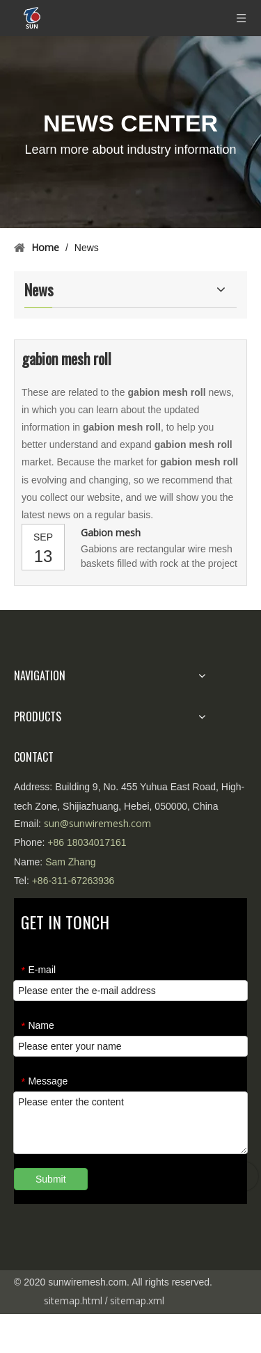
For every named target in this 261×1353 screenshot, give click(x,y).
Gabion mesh (111, 532)
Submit (50, 1179)
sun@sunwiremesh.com (97, 823)
